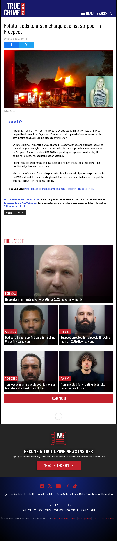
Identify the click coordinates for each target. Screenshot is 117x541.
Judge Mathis (71, 509)
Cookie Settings (64, 493)
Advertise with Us (46, 493)
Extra (40, 509)
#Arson (9, 212)
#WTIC (20, 212)
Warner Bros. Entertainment (64, 518)
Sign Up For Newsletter (13, 493)
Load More (58, 398)
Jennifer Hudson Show (53, 509)
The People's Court (86, 509)
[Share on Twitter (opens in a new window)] (26, 45)
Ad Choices (111, 518)
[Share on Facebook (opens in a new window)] (11, 45)
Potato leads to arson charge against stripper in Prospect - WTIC (59, 189)
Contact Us (31, 493)
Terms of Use (98, 518)
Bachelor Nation (29, 509)
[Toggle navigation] (87, 13)
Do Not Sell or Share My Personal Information (93, 493)
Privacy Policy (84, 518)
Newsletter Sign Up (58, 465)
